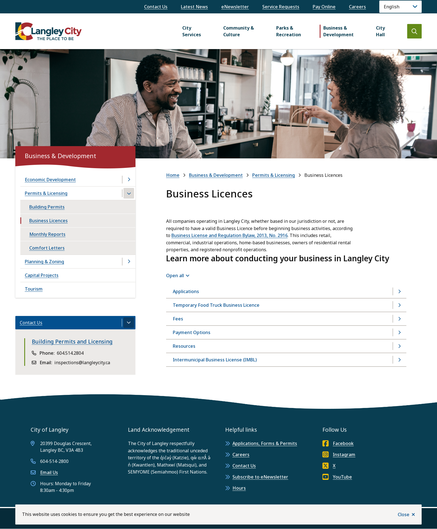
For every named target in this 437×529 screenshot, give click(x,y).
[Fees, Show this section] (286, 319)
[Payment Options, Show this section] (286, 332)
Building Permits (47, 207)
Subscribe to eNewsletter (260, 477)
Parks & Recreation (288, 31)
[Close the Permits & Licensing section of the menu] (128, 193)
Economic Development (50, 180)
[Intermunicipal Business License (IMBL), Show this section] (286, 360)
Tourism (34, 289)
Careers (357, 7)
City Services (191, 31)
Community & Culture (238, 31)
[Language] (400, 7)
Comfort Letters (47, 248)
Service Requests (280, 7)
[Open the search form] (414, 31)
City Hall (380, 31)
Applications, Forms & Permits (264, 443)
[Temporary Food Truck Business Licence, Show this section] (286, 305)
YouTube (337, 477)
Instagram (338, 454)
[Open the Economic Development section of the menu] (128, 179)
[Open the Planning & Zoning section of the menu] (128, 261)
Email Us (49, 472)
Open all (175, 275)
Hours (239, 488)
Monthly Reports (47, 234)
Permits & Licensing (273, 175)
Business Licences (48, 221)
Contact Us (155, 7)
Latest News (194, 7)
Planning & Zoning (44, 262)
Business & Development (338, 31)
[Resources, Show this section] (286, 346)
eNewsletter (235, 7)
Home (172, 175)
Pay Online (324, 7)
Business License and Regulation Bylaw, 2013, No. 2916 (229, 235)
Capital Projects (42, 275)
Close (403, 514)
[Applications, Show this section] (286, 291)
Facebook (338, 443)
